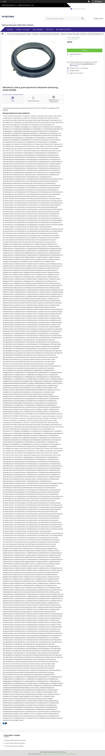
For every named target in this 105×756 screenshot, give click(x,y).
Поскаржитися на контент (50, 754)
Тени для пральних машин (14, 746)
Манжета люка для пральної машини (46, 34)
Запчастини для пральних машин (19, 34)
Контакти (49, 29)
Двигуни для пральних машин (15, 740)
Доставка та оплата (63, 29)
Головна (9, 29)
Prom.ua (63, 752)
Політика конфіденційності (67, 754)
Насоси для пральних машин (15, 743)
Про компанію (38, 29)
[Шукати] (82, 19)
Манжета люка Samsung (70, 34)
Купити (84, 50)
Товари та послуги (22, 29)
